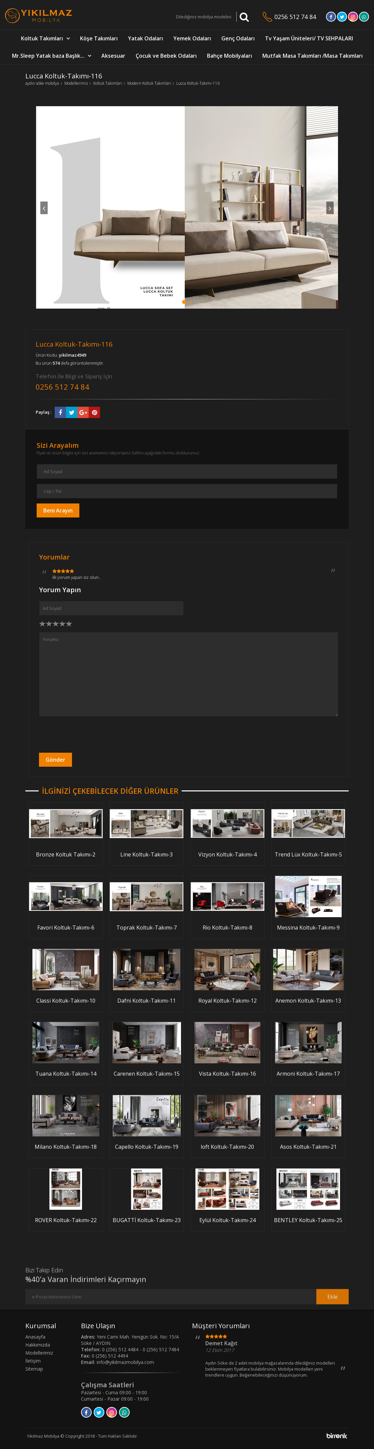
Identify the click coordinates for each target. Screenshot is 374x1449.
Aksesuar (113, 55)
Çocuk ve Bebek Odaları (166, 55)
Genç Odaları (238, 38)
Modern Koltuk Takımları (149, 83)
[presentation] (89, 735)
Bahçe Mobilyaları (229, 55)
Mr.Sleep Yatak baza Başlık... (48, 55)
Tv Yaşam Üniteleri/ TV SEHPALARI (309, 38)
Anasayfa (35, 1337)
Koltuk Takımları (42, 38)
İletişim (33, 1361)
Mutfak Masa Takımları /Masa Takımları (312, 55)
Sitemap (34, 1369)
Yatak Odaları (145, 38)
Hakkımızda (37, 1345)
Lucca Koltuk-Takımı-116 (198, 83)
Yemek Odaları (192, 38)
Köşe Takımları (99, 38)
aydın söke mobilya (42, 83)
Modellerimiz (76, 83)
